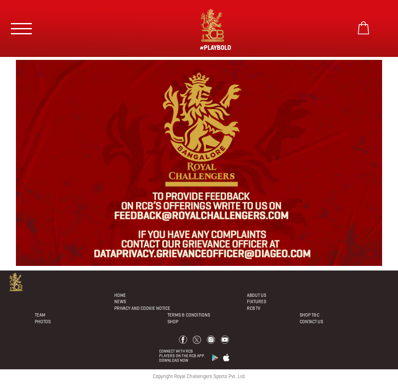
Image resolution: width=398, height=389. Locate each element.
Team (40, 315)
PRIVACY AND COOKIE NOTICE (142, 308)
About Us (256, 295)
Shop (172, 322)
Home (120, 295)
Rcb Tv (253, 308)
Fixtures (256, 301)
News (120, 301)
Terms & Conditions (188, 315)
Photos (43, 322)
